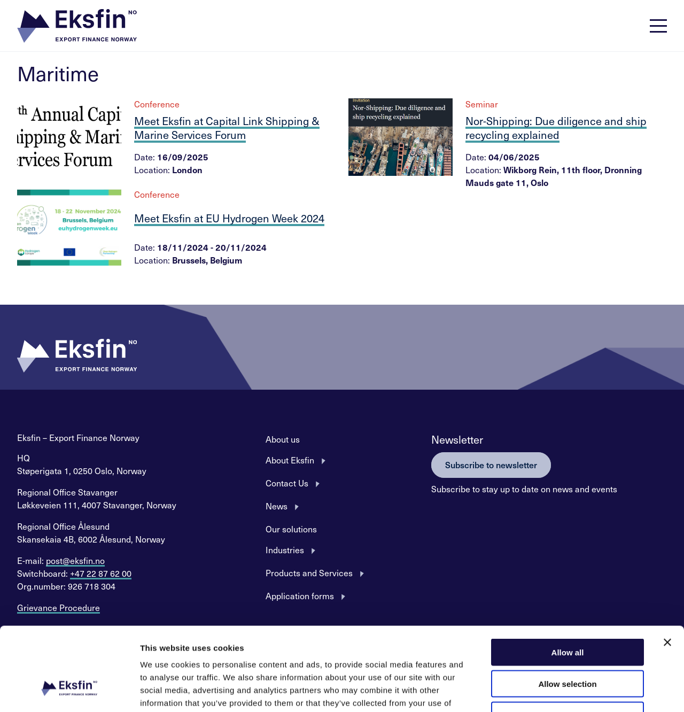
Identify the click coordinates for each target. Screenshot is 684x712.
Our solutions (291, 528)
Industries (285, 549)
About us (283, 438)
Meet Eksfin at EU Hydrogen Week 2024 (229, 218)
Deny (568, 643)
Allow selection (567, 612)
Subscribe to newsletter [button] (491, 464)
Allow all (567, 580)
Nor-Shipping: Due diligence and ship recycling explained (556, 128)
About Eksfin (290, 459)
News (276, 505)
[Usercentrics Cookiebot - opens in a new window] (69, 691)
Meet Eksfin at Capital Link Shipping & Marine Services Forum (227, 128)
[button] (77, 26)
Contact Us (287, 482)
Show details (561, 690)
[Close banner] (667, 571)
